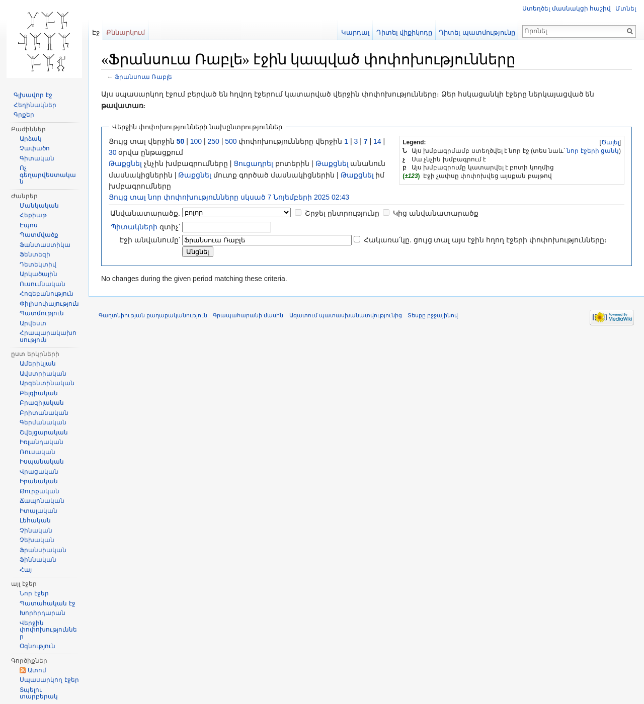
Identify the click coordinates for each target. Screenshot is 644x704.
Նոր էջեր (34, 593)
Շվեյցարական (44, 432)
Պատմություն (42, 313)
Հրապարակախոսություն (48, 336)
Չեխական (37, 540)
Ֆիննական (38, 559)
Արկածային (38, 274)
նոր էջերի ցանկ (593, 150)
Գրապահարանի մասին (248, 315)
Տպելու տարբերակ (39, 693)
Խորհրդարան (42, 613)
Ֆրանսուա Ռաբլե (143, 76)
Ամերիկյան (38, 363)
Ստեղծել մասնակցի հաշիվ (566, 8)
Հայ (26, 569)
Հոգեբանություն (46, 293)
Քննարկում (125, 32)
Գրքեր (24, 114)
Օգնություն (37, 646)
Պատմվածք (39, 234)
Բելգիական (39, 393)
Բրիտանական (44, 412)
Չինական (36, 530)
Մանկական (39, 205)
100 (196, 141)
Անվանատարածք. (145, 213)
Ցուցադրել (253, 163)
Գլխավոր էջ (33, 95)
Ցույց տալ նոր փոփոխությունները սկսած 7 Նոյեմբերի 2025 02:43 (229, 197)
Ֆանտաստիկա (45, 244)
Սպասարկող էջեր (49, 679)
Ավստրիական (43, 373)
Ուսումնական (42, 284)
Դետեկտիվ (38, 264)
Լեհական (35, 520)
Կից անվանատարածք (435, 213)
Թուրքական (39, 491)
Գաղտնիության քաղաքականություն (153, 315)
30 (113, 152)
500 (230, 141)
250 (213, 141)
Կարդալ (355, 32)
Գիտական (37, 158)
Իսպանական (42, 461)
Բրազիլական (42, 402)
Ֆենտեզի (35, 254)
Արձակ (31, 138)
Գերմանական (43, 422)
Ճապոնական (42, 500)
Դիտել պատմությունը (477, 32)
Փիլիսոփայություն (49, 303)
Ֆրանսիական (43, 550)
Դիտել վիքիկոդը (404, 32)
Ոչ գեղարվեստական (48, 174)
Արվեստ (33, 323)
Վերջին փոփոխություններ (48, 630)
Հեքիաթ (33, 215)
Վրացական (39, 471)
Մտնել (625, 8)
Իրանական (39, 481)
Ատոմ (37, 670)
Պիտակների (134, 227)
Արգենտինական (47, 383)
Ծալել (610, 142)
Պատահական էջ (47, 603)
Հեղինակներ (35, 105)
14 (377, 141)
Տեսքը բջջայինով (433, 315)
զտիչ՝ (145, 227)
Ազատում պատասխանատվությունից (345, 315)
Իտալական (38, 510)
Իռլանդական (41, 442)
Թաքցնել (125, 163)
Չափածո (35, 148)
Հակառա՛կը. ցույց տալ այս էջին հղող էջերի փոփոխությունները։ (485, 240)
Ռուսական (37, 452)
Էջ (96, 32)
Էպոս (29, 225)
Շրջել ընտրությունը (342, 213)
